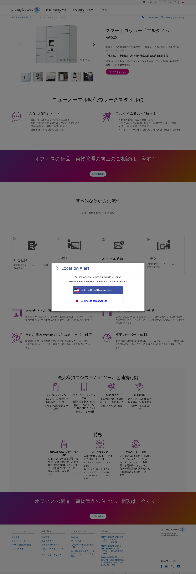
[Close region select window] (139, 267)
